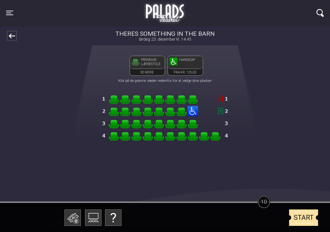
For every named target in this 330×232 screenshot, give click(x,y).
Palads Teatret (165, 9)
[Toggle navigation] (9, 13)
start (304, 217)
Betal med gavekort (121, 185)
